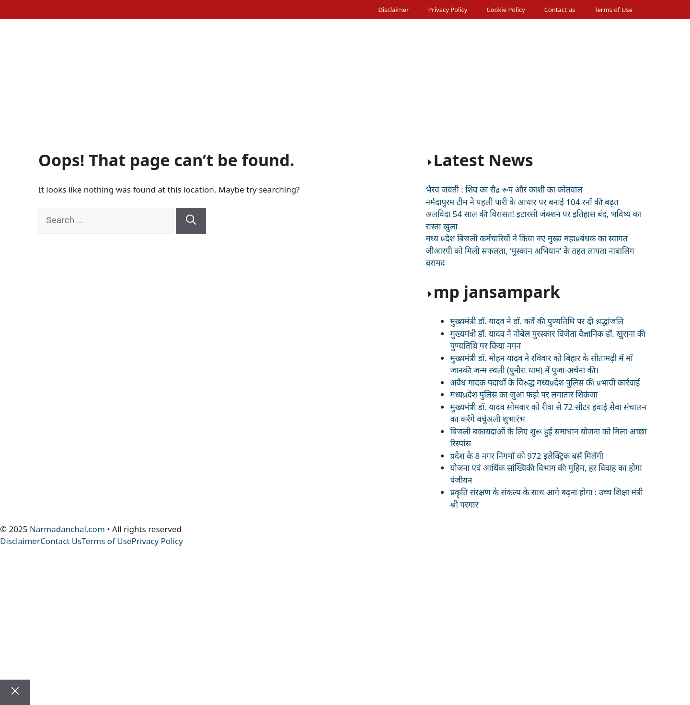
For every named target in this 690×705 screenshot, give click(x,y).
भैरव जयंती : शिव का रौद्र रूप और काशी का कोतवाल (504, 189)
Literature (608, 101)
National (129, 116)
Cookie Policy (505, 9)
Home (58, 101)
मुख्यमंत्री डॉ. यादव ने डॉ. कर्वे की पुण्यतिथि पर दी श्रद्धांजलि (536, 321)
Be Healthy (501, 101)
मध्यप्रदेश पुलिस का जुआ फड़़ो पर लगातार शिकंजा (524, 394)
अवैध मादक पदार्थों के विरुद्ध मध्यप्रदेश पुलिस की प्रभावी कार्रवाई (545, 382)
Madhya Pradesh (174, 101)
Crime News (310, 101)
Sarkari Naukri (72, 116)
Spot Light (556, 101)
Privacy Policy (447, 9)
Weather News (246, 101)
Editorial (101, 101)
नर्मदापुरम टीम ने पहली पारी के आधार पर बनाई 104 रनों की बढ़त (522, 201)
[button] (51, 130)
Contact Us (61, 540)
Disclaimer (393, 9)
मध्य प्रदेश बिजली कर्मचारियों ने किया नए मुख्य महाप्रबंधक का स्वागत (526, 238)
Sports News (371, 101)
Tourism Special (438, 101)
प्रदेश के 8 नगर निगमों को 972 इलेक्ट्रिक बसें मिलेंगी (526, 455)
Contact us (559, 9)
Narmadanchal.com (67, 528)
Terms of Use (613, 9)
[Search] (191, 221)
